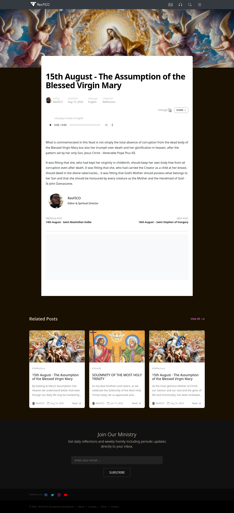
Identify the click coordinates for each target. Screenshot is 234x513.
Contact (92, 506)
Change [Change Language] (164, 110)
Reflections (109, 102)
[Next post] (152, 220)
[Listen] (171, 4)
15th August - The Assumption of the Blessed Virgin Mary (55, 377)
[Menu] (200, 4)
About (81, 506)
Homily (97, 368)
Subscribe (117, 472)
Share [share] (181, 110)
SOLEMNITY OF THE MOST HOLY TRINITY (117, 377)
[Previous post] (81, 220)
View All (198, 319)
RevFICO (58, 102)
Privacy (114, 506)
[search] (190, 4)
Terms (104, 506)
